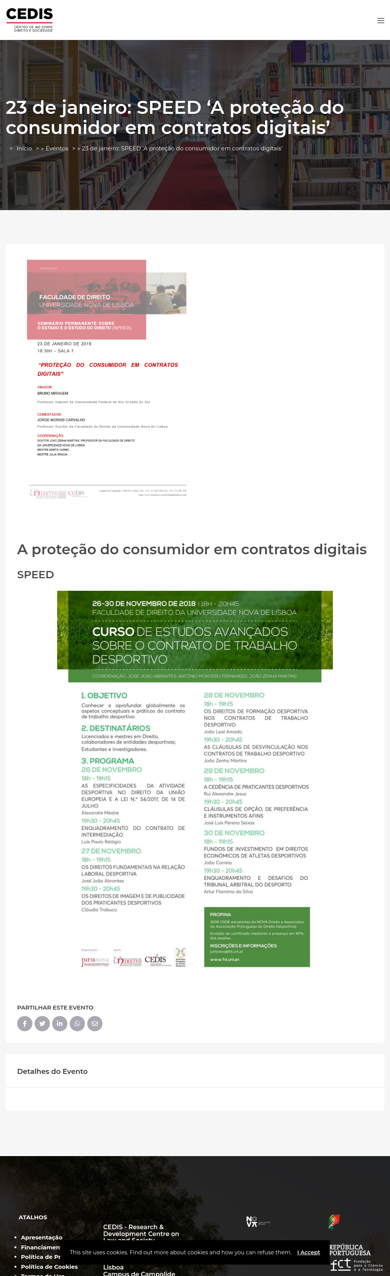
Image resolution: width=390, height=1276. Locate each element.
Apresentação (41, 1237)
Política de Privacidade (55, 1256)
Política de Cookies (49, 1266)
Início (24, 148)
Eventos (57, 148)
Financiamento (43, 1247)
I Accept (308, 1252)
